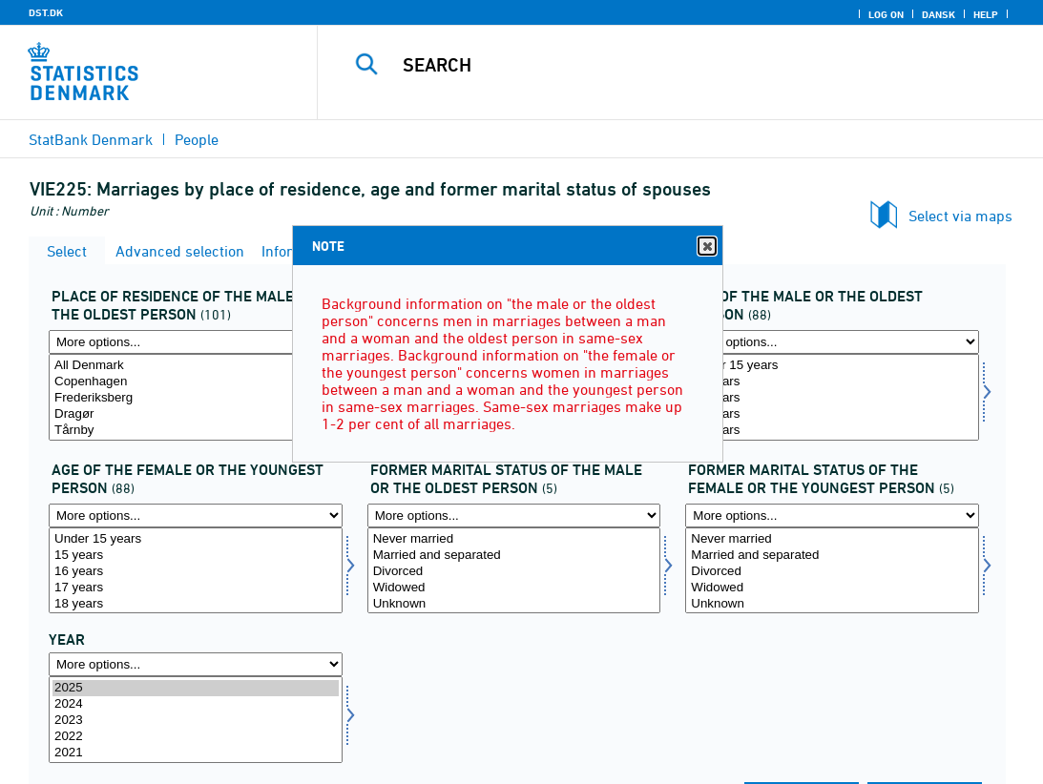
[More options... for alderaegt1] (832, 342)
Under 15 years (832, 366)
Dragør (195, 414)
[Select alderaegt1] (832, 397)
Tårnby (195, 431)
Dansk (938, 14)
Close (706, 246)
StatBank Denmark (91, 139)
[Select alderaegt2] (196, 570)
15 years (832, 382)
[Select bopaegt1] (196, 397)
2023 (195, 720)
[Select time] (196, 719)
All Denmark (195, 366)
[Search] (681, 65)
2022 (195, 737)
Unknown (514, 604)
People (197, 139)
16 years (832, 398)
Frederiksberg (195, 398)
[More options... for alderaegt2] (196, 515)
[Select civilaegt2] (832, 570)
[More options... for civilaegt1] (514, 515)
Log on (886, 14)
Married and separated (514, 555)
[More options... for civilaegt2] (832, 515)
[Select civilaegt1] (514, 570)
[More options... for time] (196, 664)
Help (985, 14)
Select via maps (960, 215)
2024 (195, 704)
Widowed (514, 588)
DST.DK (46, 12)
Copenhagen (195, 382)
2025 (195, 688)
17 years (832, 414)
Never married (514, 539)
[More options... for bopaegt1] (196, 342)
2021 (195, 753)
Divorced (514, 572)
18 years (832, 431)
